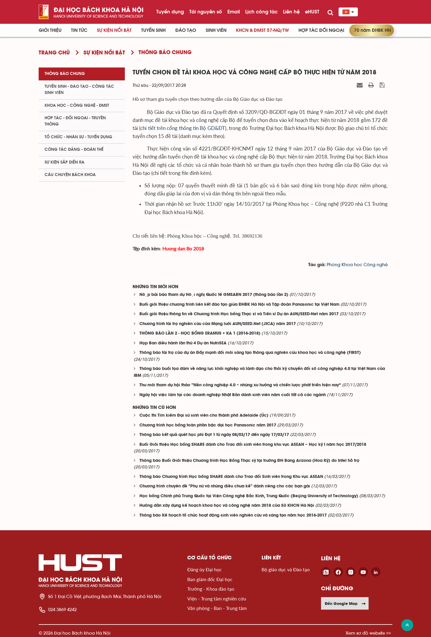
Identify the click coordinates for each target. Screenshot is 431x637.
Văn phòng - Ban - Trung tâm (217, 608)
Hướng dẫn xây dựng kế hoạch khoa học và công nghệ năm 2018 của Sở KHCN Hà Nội (226, 506)
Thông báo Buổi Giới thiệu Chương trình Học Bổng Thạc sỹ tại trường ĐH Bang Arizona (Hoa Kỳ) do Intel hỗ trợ (249, 461)
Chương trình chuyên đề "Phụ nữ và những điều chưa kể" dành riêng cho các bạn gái (224, 486)
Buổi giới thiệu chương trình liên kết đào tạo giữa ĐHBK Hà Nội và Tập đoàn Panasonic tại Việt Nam (239, 305)
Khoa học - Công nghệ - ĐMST (77, 105)
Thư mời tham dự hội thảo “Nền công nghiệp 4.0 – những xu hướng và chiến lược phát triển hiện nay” (240, 385)
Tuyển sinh (153, 30)
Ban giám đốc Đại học (209, 579)
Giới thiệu (50, 30)
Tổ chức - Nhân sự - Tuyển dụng (78, 137)
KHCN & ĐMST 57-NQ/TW (262, 30)
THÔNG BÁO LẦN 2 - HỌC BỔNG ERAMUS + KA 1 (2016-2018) (199, 333)
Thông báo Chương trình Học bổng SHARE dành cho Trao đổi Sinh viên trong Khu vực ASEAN (231, 477)
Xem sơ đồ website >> (368, 633)
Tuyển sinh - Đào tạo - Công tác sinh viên (79, 89)
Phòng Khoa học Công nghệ (357, 265)
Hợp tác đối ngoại (321, 30)
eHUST (312, 11)
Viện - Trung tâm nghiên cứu (216, 598)
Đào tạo (185, 30)
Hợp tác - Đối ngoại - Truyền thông (75, 121)
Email (233, 11)
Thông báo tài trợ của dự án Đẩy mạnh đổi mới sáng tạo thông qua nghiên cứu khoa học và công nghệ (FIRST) (250, 353)
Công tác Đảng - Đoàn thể (74, 150)
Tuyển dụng (170, 11)
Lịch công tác (261, 11)
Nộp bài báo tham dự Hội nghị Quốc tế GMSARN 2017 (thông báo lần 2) (213, 295)
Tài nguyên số (205, 11)
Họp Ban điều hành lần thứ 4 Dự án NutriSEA (182, 343)
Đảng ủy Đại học (204, 569)
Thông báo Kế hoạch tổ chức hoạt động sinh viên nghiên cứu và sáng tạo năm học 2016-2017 (233, 515)
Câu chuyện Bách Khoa (70, 175)
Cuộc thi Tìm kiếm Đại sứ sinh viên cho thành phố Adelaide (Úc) (203, 416)
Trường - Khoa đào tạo (210, 589)
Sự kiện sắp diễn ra (64, 162)
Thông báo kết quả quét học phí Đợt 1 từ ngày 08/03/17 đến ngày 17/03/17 (214, 435)
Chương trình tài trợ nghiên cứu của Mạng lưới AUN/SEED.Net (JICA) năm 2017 (217, 324)
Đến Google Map (345, 603)
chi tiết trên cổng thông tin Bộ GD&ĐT (182, 128)
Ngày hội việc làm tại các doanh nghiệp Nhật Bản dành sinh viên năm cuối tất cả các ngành (232, 395)
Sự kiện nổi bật (114, 30)
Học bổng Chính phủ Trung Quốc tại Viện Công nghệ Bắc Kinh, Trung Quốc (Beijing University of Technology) (248, 496)
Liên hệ (291, 11)
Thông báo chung (65, 74)
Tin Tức (79, 30)
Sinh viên (216, 30)
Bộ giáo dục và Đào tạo (286, 569)
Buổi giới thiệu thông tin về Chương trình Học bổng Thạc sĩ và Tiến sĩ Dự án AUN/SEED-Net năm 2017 (239, 314)
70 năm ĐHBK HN (372, 30)
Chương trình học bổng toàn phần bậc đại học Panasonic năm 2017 (207, 425)
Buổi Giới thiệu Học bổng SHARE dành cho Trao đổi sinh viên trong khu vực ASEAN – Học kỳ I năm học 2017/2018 (252, 445)
